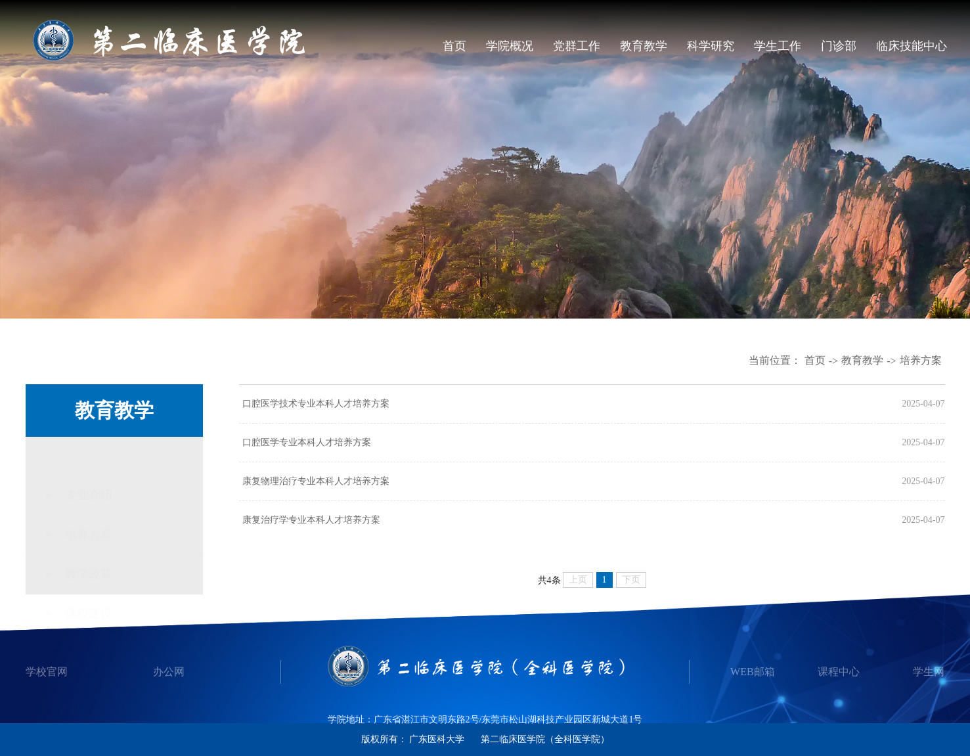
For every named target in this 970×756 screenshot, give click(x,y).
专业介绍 (88, 458)
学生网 (928, 671)
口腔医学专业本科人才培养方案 (306, 442)
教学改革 (88, 553)
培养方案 (921, 360)
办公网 (169, 671)
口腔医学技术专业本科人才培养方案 (315, 404)
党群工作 (576, 46)
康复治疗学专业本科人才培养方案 (311, 520)
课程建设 (88, 593)
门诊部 (838, 46)
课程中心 (839, 671)
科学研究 (710, 46)
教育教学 (643, 46)
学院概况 (509, 46)
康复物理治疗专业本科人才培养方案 (315, 481)
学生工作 (777, 46)
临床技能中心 (911, 46)
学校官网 (47, 671)
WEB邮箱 (752, 671)
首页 (454, 46)
